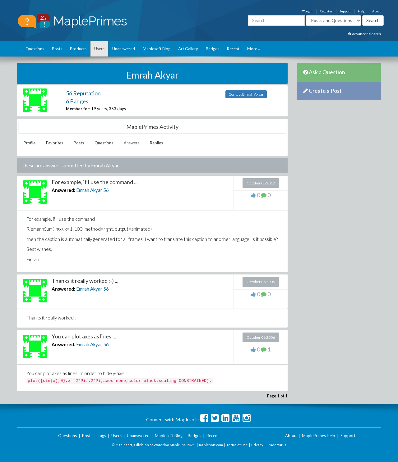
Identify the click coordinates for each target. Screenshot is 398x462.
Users (99, 48)
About (376, 11)
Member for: (78, 108)
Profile (29, 142)
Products (78, 48)
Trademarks (276, 445)
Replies (156, 142)
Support (345, 11)
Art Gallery (188, 48)
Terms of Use (237, 445)
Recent (233, 48)
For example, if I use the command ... (95, 182)
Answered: (63, 190)
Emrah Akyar (89, 190)
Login (307, 11)
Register (326, 11)
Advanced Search (364, 34)
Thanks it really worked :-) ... (85, 280)
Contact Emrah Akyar (246, 94)
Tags (102, 435)
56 (106, 190)
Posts (57, 48)
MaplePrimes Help (318, 435)
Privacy (257, 445)
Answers (131, 142)
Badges (212, 48)
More (253, 48)
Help (361, 11)
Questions (34, 48)
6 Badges (77, 101)
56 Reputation (83, 93)
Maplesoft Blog (156, 48)
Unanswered (123, 48)
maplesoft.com (211, 445)
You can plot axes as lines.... (84, 336)
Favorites (54, 142)
